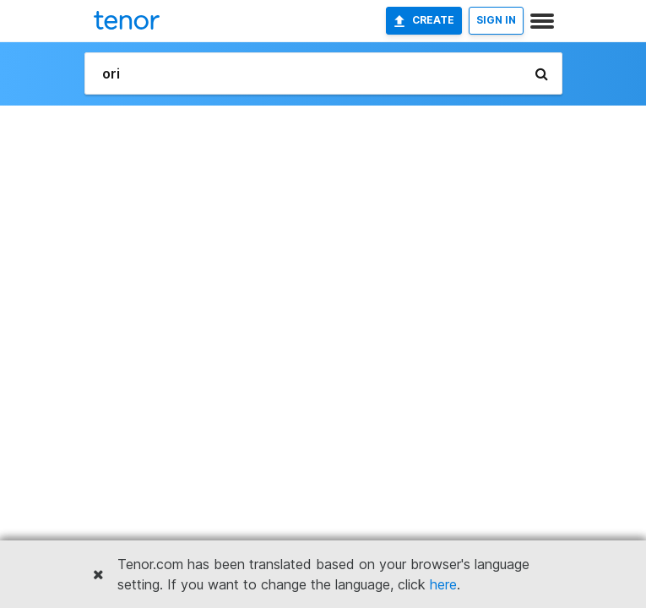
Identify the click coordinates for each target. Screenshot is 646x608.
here (443, 584)
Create (424, 20)
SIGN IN (496, 20)
